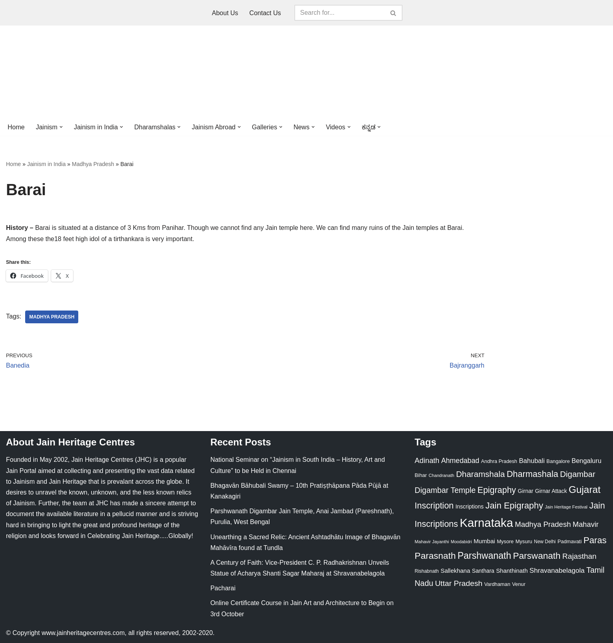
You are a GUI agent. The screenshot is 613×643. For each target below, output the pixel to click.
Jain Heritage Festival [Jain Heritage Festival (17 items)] (566, 507)
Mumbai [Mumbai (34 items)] (484, 541)
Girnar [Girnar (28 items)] (526, 491)
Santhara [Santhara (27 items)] (483, 571)
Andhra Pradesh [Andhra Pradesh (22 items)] (499, 461)
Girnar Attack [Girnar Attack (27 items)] (551, 491)
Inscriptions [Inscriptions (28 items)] (469, 506)
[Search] (339, 13)
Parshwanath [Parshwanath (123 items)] (484, 555)
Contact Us (265, 13)
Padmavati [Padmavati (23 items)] (569, 541)
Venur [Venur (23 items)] (518, 584)
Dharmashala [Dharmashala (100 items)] (532, 474)
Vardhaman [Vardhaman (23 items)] (497, 584)
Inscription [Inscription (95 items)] (434, 505)
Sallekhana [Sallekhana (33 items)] (455, 570)
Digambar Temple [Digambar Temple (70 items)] (445, 490)
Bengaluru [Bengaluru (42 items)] (586, 460)
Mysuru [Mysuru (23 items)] (524, 541)
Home (16, 127)
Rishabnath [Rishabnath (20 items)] (426, 571)
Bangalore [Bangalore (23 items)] (557, 461)
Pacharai (223, 588)
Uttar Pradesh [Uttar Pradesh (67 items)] (458, 583)
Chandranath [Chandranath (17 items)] (441, 475)
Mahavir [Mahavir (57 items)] (586, 524)
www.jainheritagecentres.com (83, 632)
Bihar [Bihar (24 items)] (421, 475)
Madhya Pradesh (93, 164)
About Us (225, 13)
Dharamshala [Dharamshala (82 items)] (480, 474)
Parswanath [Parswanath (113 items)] (536, 556)
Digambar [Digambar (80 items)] (577, 474)
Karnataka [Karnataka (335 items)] (486, 522)
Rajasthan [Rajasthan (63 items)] (579, 556)
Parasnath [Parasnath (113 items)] (435, 556)
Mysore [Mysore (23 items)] (505, 541)
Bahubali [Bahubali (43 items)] (531, 461)
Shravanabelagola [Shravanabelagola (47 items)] (557, 570)
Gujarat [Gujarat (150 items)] (585, 489)
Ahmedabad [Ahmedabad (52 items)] (460, 461)
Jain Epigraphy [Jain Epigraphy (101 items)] (514, 505)
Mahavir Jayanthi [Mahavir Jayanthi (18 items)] (432, 541)
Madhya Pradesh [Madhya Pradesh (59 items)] (543, 524)
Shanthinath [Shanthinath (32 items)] (512, 571)
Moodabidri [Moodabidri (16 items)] (461, 541)
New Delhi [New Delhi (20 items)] (544, 541)
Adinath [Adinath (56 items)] (427, 460)
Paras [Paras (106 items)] (595, 540)
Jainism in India (46, 164)
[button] (61, 127)
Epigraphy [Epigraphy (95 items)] (497, 490)
